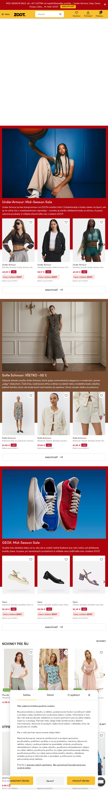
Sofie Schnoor (9, 333)
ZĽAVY (102, 619)
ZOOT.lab (6, 673)
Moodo (5, 590)
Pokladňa (100, 13)
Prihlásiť (88, 14)
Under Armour (9, 160)
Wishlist (76, 14)
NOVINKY (101, 536)
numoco (77, 590)
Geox (4, 497)
